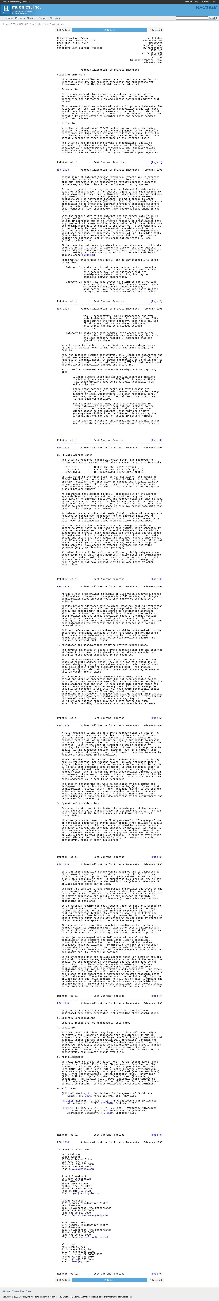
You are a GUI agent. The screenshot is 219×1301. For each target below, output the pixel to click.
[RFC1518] (109, 201)
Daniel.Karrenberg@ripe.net (91, 1215)
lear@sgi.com (80, 1261)
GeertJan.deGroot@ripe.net (90, 1237)
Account (188, 2)
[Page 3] (156, 440)
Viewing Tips (18, 1291)
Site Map (6, 1291)
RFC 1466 (85, 1096)
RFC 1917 (64, 30)
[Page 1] (156, 162)
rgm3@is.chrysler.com (86, 1193)
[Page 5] (156, 718)
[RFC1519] (125, 201)
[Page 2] (156, 301)
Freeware (7, 18)
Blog (214, 2)
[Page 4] (156, 579)
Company (55, 18)
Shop (196, 2)
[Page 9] (156, 1274)
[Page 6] (156, 857)
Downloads (206, 2)
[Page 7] (156, 996)
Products (20, 18)
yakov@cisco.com (83, 1169)
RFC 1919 (154, 30)
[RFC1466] (88, 255)
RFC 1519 (107, 1113)
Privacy (29, 1291)
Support (43, 18)
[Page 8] (156, 1135)
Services (31, 18)
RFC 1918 (63, 170)
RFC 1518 (107, 1103)
